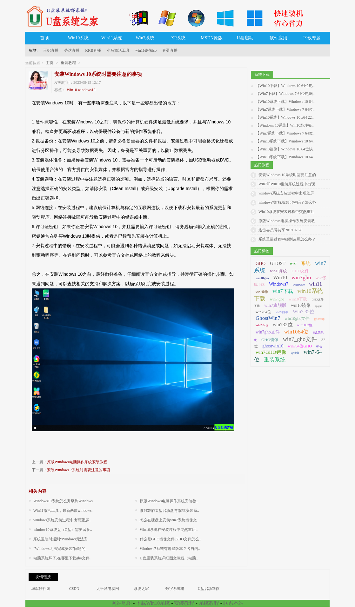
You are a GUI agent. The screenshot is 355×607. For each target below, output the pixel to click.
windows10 (86, 90)
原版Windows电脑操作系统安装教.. (169, 501)
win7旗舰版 (275, 305)
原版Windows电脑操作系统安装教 (286, 221)
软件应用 (278, 38)
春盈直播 (170, 50)
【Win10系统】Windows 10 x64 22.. (285, 117)
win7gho (301, 277)
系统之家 (141, 588)
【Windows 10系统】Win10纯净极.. (285, 125)
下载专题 (312, 38)
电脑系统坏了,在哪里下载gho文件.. (62, 558)
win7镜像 (262, 292)
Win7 (293, 264)
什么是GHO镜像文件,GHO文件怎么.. (170, 539)
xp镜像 (295, 352)
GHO (260, 263)
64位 (319, 346)
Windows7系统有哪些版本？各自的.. (170, 548)
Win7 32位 (303, 311)
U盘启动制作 (209, 588)
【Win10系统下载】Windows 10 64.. (285, 101)
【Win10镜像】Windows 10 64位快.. (285, 149)
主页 (49, 63)
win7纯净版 (282, 312)
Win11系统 (111, 38)
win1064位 (296, 332)
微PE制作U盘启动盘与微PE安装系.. (169, 510)
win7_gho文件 (300, 339)
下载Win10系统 (153, 603)
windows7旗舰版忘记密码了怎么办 (287, 202)
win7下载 (282, 291)
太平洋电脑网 (107, 588)
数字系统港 (174, 588)
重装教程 (68, 63)
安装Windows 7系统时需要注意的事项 (78, 470)
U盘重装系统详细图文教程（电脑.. (169, 558)
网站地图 (121, 603)
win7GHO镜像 (271, 352)
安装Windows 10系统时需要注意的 (287, 175)
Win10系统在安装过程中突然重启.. (169, 529)
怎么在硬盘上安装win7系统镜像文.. (169, 520)
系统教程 (209, 603)
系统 (306, 263)
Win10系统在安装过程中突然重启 (286, 211)
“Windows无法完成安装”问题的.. (60, 548)
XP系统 (178, 38)
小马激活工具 (118, 50)
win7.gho (277, 299)
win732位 (283, 324)
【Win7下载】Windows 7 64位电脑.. (285, 93)
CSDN (74, 588)
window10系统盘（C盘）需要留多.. (62, 529)
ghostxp (319, 318)
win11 (315, 284)
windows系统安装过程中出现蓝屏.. (62, 520)
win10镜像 (301, 305)
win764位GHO (300, 346)
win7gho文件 (268, 332)
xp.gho (318, 306)
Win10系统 (78, 38)
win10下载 (298, 299)
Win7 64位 (262, 325)
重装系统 (274, 359)
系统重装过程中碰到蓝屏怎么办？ (287, 239)
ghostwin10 (273, 345)
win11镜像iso (146, 50)
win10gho (262, 278)
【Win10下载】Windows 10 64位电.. (285, 85)
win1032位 (305, 325)
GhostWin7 (268, 318)
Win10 (72, 90)
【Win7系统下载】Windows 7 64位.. (285, 109)
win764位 (263, 312)
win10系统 (278, 271)
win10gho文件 (297, 318)
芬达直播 (71, 50)
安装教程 (184, 603)
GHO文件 (300, 270)
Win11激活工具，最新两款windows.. (63, 510)
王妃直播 (50, 50)
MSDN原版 (211, 38)
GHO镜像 (269, 339)
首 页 (45, 38)
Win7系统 (145, 38)
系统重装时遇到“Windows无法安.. (61, 539)
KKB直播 (93, 50)
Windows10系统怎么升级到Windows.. (64, 501)
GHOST (277, 263)
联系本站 (233, 603)
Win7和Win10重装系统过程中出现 (286, 184)
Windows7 (278, 284)
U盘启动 (245, 38)
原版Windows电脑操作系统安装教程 (77, 462)
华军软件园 (40, 588)
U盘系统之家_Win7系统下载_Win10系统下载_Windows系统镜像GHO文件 (64, 16)
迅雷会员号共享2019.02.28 (280, 230)
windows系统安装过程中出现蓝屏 (286, 193)
